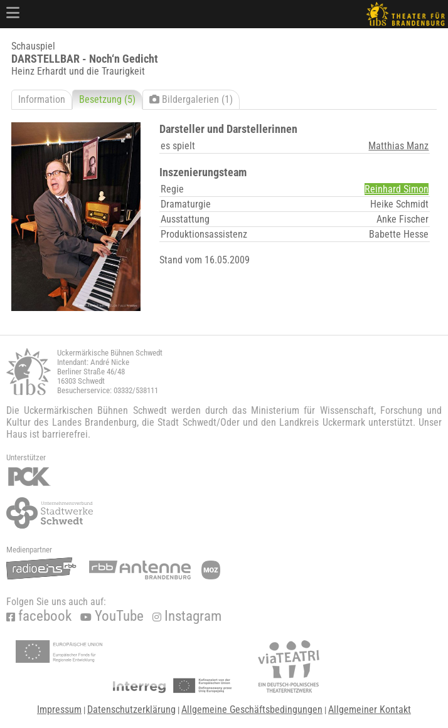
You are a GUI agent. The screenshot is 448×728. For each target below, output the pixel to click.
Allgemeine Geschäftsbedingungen (252, 709)
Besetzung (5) (107, 99)
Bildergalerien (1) (191, 99)
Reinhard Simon (397, 189)
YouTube (112, 616)
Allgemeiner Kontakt (369, 709)
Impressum (59, 709)
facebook (39, 616)
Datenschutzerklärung (131, 709)
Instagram (186, 616)
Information (41, 99)
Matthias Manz (398, 146)
